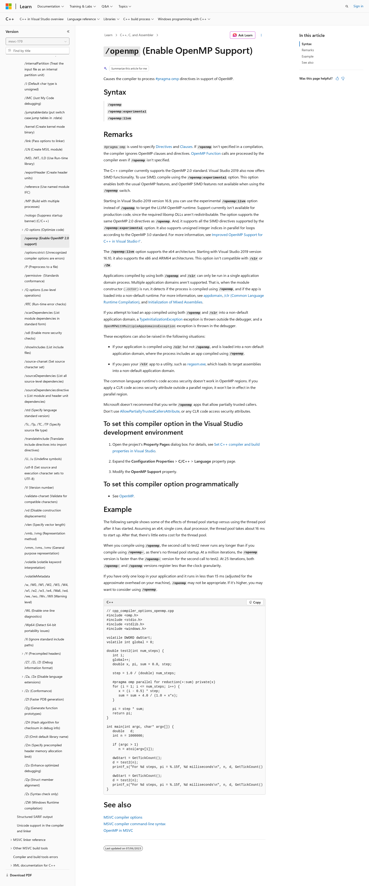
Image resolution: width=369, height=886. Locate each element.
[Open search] (347, 6)
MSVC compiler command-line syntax (134, 823)
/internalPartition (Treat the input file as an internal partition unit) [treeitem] (44, 58)
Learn (108, 35)
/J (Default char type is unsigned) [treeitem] (40, 75)
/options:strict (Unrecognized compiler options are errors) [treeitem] (45, 244)
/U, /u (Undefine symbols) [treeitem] (43, 447)
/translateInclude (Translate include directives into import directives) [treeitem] (45, 433)
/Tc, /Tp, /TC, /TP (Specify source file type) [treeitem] (42, 416)
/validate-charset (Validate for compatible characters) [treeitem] (45, 488)
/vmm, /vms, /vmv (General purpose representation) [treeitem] (44, 539)
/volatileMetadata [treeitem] (37, 565)
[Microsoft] (9, 6)
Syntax (307, 44)
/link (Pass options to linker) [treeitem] (44, 130)
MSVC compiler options (123, 817)
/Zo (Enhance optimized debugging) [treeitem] (41, 757)
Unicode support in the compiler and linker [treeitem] (40, 817)
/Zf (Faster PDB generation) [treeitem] (44, 688)
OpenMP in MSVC (118, 830)
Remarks (308, 50)
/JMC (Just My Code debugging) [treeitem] (39, 90)
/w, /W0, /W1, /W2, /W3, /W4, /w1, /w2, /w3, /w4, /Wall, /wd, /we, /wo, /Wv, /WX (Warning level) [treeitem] (46, 582)
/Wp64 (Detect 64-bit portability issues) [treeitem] (40, 616)
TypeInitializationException (161, 319)
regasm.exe (196, 363)
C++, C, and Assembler (136, 35)
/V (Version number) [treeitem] (39, 476)
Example (307, 56)
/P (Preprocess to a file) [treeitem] (41, 255)
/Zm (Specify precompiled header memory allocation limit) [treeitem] (43, 740)
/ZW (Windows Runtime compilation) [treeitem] (41, 794)
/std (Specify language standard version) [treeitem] (40, 402)
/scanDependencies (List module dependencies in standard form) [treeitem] (42, 307)
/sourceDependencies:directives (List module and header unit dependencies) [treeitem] (46, 385)
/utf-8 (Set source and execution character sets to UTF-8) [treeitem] (44, 462)
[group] (184, 700)
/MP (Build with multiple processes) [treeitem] (41, 193)
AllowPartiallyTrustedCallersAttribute (150, 411)
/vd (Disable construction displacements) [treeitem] (42, 502)
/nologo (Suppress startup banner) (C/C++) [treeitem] (43, 207)
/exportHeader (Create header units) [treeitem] (46, 164)
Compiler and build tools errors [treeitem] (35, 845)
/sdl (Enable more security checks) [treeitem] (43, 324)
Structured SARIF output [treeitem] (35, 805)
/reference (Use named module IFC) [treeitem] (46, 178)
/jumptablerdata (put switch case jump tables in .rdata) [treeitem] (44, 104)
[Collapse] (68, 31)
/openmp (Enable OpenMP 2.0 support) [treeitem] (46, 230)
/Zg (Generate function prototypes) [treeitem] (41, 700)
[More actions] (261, 35)
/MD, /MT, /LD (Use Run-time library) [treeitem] (46, 150)
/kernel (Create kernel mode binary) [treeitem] (44, 118)
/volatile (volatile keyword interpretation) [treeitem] (42, 554)
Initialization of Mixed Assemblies (175, 301)
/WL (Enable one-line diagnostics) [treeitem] (39, 602)
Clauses (186, 146)
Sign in (358, 6)
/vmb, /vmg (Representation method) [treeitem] (44, 525)
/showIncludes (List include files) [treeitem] (44, 339)
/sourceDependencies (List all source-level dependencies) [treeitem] (45, 367)
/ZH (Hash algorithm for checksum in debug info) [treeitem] (42, 714)
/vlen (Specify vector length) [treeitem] (44, 513)
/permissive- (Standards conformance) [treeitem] (41, 267)
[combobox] (37, 41)
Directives (164, 146)
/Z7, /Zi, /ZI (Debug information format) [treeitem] (38, 654)
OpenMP (126, 495)
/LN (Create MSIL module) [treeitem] (43, 138)
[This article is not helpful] (343, 78)
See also (307, 62)
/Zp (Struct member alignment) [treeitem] (38, 771)
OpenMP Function (206, 153)
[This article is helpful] (337, 78)
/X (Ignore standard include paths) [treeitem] (44, 631)
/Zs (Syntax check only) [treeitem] (41, 783)
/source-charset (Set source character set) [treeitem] (44, 353)
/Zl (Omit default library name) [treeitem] (46, 725)
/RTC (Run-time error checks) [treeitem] (45, 293)
